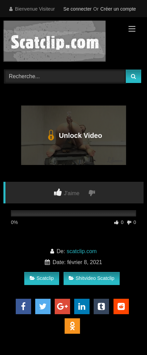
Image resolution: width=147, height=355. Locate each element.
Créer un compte (118, 9)
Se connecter (77, 9)
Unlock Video (73, 135)
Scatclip (42, 278)
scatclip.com (82, 251)
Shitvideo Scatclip (92, 278)
